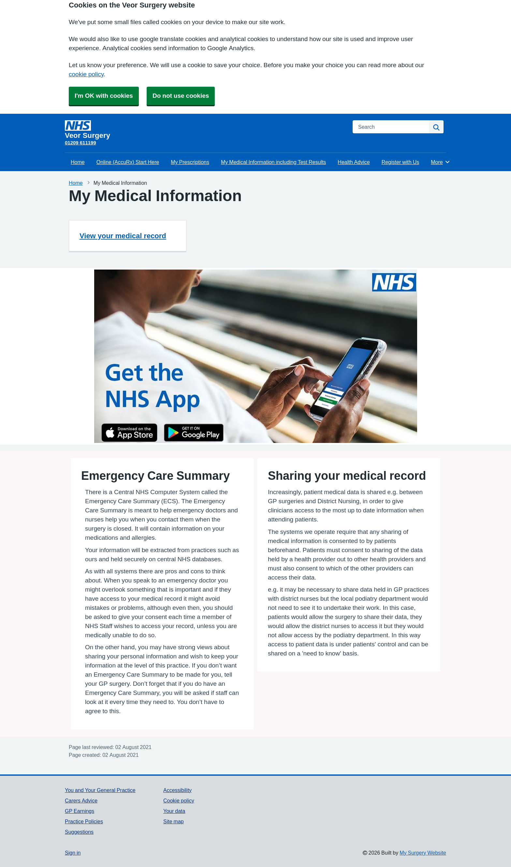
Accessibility (177, 790)
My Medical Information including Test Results (273, 162)
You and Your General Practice (100, 790)
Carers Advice (81, 800)
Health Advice (354, 162)
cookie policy (86, 74)
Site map (173, 821)
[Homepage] (205, 129)
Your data (174, 811)
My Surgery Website (423, 852)
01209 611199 (80, 142)
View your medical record (123, 235)
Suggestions (79, 831)
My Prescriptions (190, 162)
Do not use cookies (181, 96)
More (440, 162)
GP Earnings (79, 811)
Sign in (72, 852)
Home (78, 162)
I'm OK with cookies (104, 96)
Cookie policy (178, 800)
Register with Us (400, 162)
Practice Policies (84, 821)
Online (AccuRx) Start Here (127, 162)
